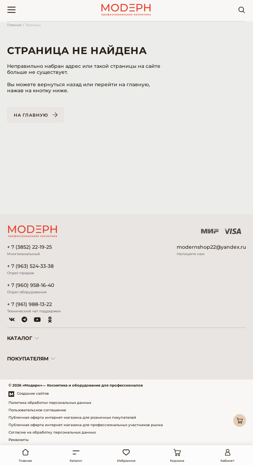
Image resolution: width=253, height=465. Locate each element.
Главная (14, 25)
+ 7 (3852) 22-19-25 (29, 247)
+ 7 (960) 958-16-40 (30, 285)
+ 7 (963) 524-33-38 (30, 266)
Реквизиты (18, 439)
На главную (31, 115)
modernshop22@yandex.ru (211, 247)
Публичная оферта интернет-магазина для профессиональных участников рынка (85, 425)
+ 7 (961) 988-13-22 (29, 304)
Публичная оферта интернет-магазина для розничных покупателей (72, 417)
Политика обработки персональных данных (49, 402)
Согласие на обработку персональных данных (52, 432)
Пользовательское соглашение (37, 410)
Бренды (33, 25)
